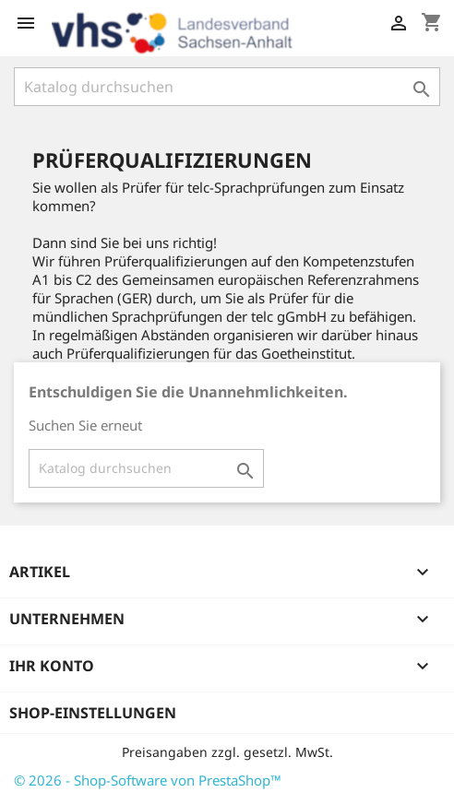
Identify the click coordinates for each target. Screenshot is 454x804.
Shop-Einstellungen (92, 713)
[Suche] (227, 86)
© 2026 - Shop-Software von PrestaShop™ (147, 780)
